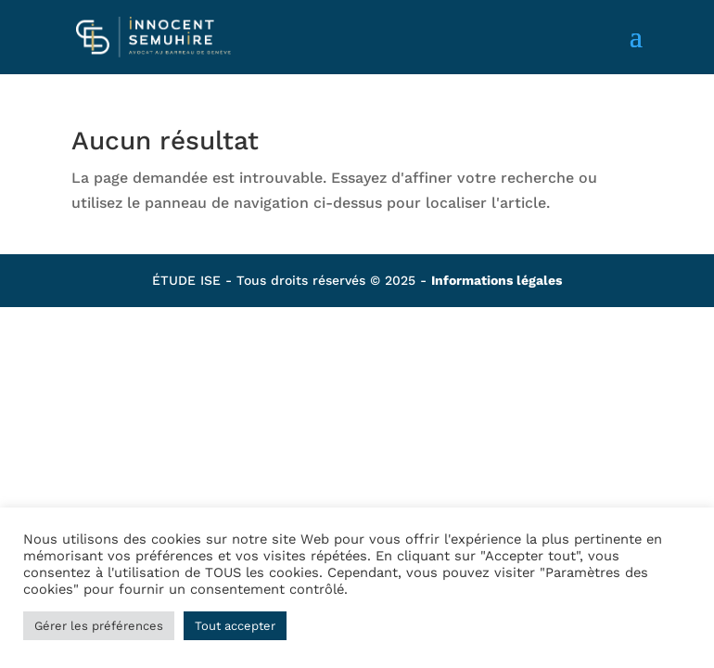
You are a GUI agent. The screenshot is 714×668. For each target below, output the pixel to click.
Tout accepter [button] (235, 626)
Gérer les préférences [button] (98, 626)
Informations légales (496, 280)
